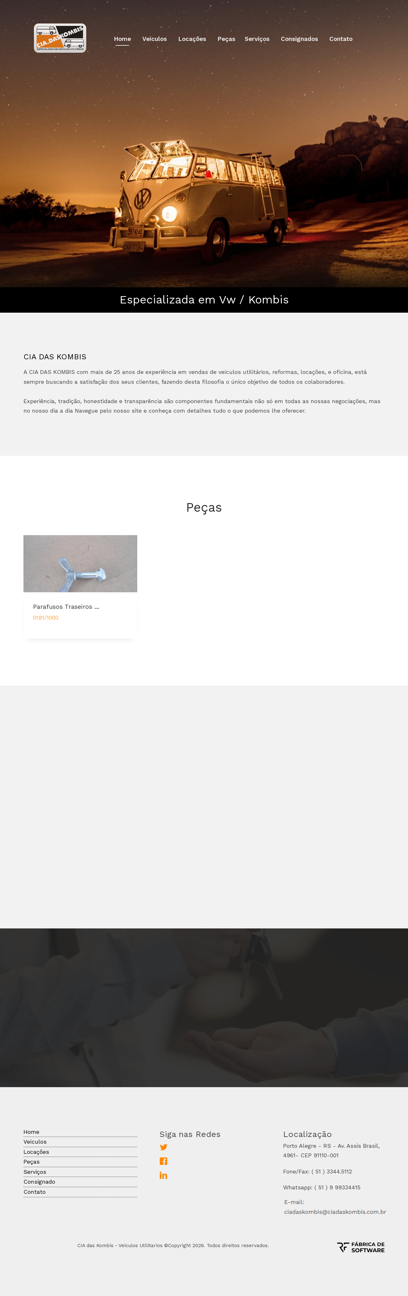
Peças (226, 39)
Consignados (299, 39)
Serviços (257, 39)
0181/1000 (45, 622)
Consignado (39, 1181)
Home (122, 39)
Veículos (154, 39)
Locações (192, 39)
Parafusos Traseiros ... (66, 611)
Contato (341, 39)
